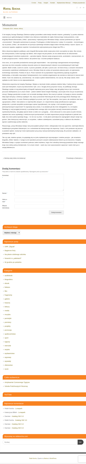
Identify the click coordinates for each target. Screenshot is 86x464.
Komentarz (5, 176)
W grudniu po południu (13, 262)
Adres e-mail (4, 200)
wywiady (8, 361)
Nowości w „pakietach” (13, 258)
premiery (8, 322)
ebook (7, 283)
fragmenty (8, 295)
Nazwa (4, 193)
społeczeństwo (10, 334)
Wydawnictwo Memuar (63, 3)
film (6, 291)
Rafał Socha (11, 8)
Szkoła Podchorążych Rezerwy (16, 386)
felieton (7, 287)
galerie (7, 299)
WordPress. (53, 458)
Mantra (46, 458)
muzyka (8, 314)
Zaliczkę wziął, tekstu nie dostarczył (14, 158)
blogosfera (9, 279)
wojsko (7, 349)
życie (7, 369)
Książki (46, 3)
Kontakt (52, 3)
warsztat (8, 346)
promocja (8, 330)
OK (80, 442)
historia (16, 28)
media (7, 310)
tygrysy (7, 342)
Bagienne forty (10, 250)
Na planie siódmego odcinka (15, 254)
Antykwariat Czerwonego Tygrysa (17, 382)
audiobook (8, 275)
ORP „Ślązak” (10, 247)
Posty (40, 3)
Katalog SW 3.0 (18, 416)
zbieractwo (9, 365)
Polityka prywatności (79, 3)
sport (6, 338)
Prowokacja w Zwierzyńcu (74, 158)
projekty (8, 326)
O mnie (34, 3)
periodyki (8, 318)
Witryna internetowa (5, 207)
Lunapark (18, 408)
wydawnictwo (10, 353)
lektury (21, 28)
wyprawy (8, 357)
